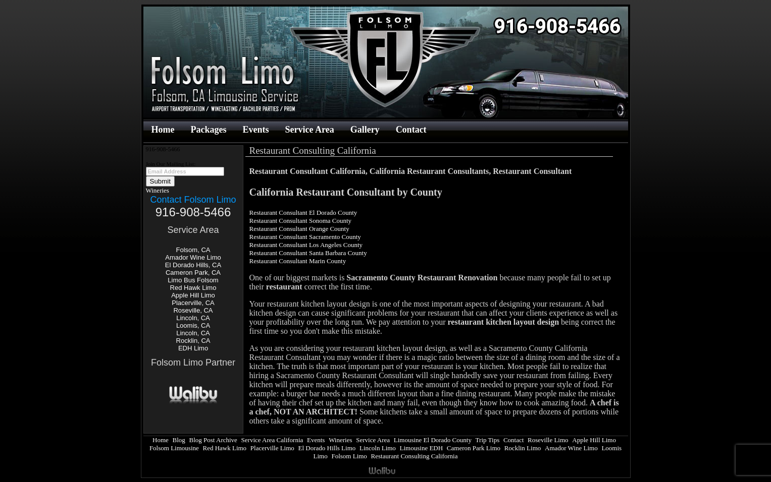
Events (255, 130)
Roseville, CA (193, 310)
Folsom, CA (193, 250)
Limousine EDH (421, 448)
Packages (208, 130)
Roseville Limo (548, 440)
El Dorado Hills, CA (193, 265)
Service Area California (272, 440)
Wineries (157, 190)
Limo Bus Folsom (193, 280)
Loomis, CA (193, 325)
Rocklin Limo (522, 448)
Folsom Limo (349, 456)
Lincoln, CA (193, 318)
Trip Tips (488, 440)
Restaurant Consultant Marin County (297, 261)
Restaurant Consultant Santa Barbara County (308, 253)
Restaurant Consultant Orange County (299, 228)
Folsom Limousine (174, 448)
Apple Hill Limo (193, 295)
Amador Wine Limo (193, 257)
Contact (411, 130)
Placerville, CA (193, 303)
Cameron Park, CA (193, 272)
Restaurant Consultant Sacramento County (305, 236)
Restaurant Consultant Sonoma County (300, 220)
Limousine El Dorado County (433, 440)
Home (163, 130)
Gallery (365, 130)
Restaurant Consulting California (414, 456)
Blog (179, 440)
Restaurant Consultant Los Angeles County (306, 245)
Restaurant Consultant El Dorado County (303, 212)
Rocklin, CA (193, 340)
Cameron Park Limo (473, 448)
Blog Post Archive (213, 440)
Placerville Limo (272, 448)
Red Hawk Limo (193, 287)
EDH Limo (193, 348)
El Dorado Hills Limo (327, 448)
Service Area (309, 130)
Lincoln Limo (377, 448)
